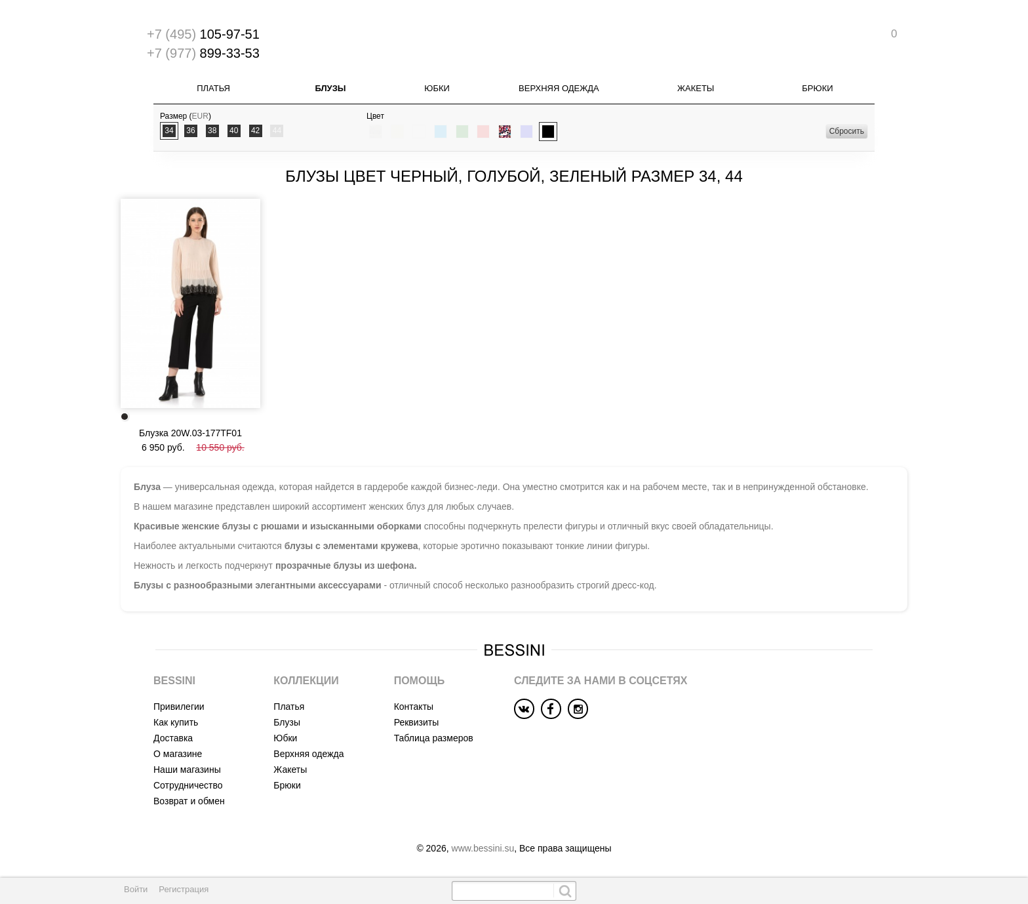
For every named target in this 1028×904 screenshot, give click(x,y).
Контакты (413, 706)
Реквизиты (416, 722)
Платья (213, 88)
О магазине (177, 754)
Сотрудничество (187, 785)
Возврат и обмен (189, 801)
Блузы (330, 88)
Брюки (817, 88)
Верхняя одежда (559, 88)
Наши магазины (187, 769)
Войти (136, 889)
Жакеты (695, 88)
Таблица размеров (433, 738)
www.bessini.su (483, 848)
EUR (200, 116)
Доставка (173, 738)
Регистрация (183, 889)
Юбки (437, 88)
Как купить (175, 722)
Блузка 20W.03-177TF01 (190, 433)
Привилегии (179, 706)
